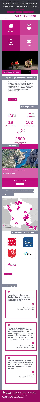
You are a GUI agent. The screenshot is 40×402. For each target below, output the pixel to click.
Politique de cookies (19, 9)
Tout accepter (11, 11)
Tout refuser (19, 11)
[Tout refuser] (38, 7)
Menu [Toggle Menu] (5, 18)
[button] (20, 62)
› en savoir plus (12, 99)
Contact (33, 393)
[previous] (3, 165)
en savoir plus (8, 274)
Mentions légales (31, 392)
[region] (20, 62)
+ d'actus (20, 184)
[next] (37, 165)
